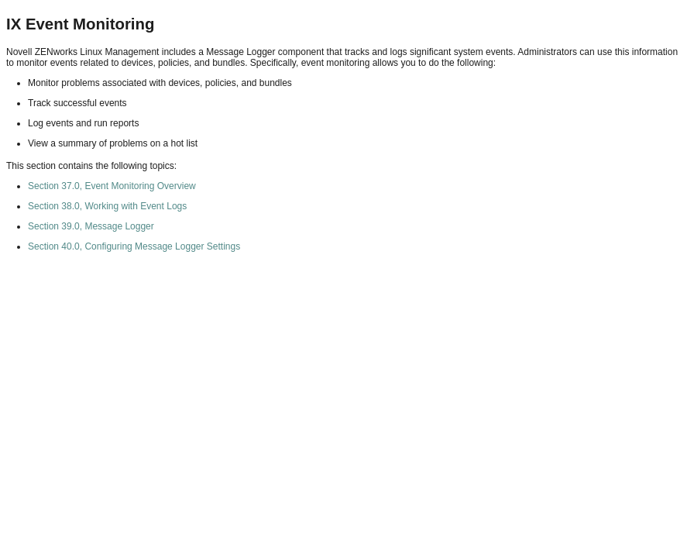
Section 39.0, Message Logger (91, 226)
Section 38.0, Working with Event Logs (107, 206)
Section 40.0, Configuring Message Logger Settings (134, 246)
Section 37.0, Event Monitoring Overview (112, 186)
